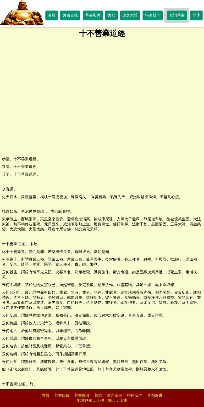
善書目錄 (70, 15)
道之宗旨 (130, 15)
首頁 (51, 15)
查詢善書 (177, 15)
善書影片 (92, 15)
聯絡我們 (152, 15)
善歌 (111, 15)
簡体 (196, 15)
